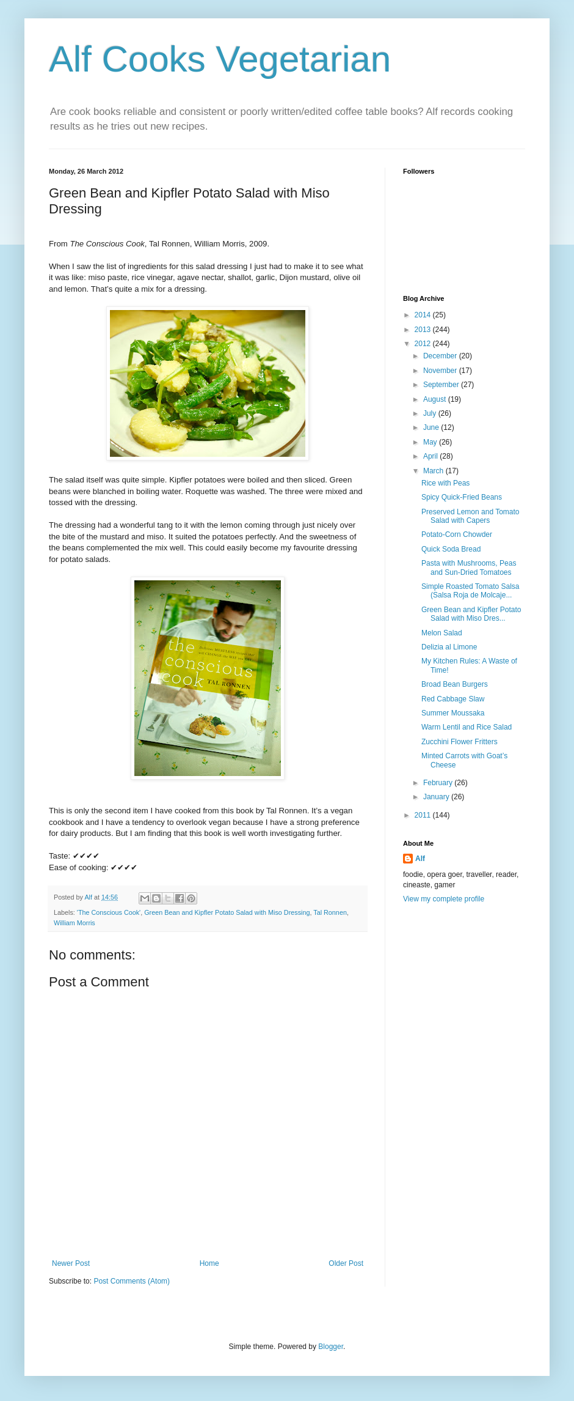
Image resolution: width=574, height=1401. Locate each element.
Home (209, 1263)
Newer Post (71, 1263)
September (442, 384)
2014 (424, 315)
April (431, 456)
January (437, 797)
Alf (420, 858)
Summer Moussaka (452, 713)
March (434, 471)
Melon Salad (441, 633)
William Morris (74, 922)
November (441, 370)
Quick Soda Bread (451, 549)
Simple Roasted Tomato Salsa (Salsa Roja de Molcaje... (470, 590)
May (431, 442)
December (441, 356)
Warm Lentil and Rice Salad (466, 727)
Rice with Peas (445, 483)
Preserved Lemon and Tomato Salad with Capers (470, 516)
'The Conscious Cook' (108, 912)
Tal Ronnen (330, 912)
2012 (424, 343)
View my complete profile (443, 899)
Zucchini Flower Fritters (459, 741)
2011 (424, 815)
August (435, 399)
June (432, 427)
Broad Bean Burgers (454, 684)
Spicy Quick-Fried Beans (461, 497)
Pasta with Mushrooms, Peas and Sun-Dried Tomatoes (468, 567)
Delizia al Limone (449, 647)
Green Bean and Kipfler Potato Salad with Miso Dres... (471, 614)
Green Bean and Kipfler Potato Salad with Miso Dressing (227, 912)
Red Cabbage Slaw (452, 699)
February (438, 782)
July (430, 413)
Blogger (330, 1346)
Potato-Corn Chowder (456, 534)
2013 (424, 329)
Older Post (346, 1263)
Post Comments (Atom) (131, 1281)
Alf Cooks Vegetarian (220, 59)
